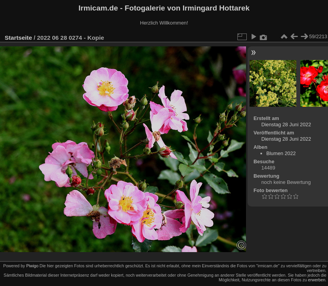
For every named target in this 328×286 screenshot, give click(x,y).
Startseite (18, 37)
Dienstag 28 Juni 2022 (286, 124)
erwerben (316, 279)
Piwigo (32, 265)
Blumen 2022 (281, 153)
